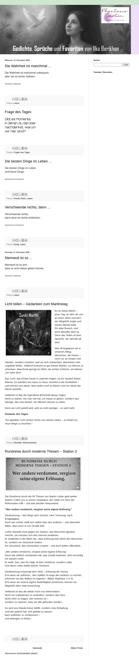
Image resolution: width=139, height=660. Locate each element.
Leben (16, 103)
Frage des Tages (18, 112)
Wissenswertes (30, 443)
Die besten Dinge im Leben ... (28, 161)
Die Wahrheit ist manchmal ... (28, 66)
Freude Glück (20, 198)
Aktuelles (18, 443)
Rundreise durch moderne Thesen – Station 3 (41, 451)
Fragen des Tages (22, 152)
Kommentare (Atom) (27, 653)
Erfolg (16, 244)
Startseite (37, 648)
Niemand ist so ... (18, 258)
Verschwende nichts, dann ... (27, 207)
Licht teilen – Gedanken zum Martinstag (36, 304)
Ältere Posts (77, 648)
